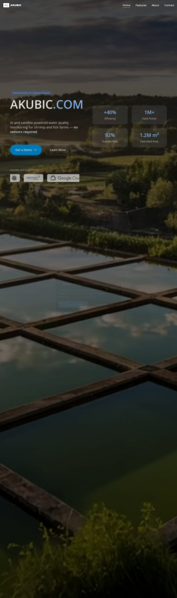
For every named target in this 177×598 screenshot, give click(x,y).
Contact (169, 5)
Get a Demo (26, 150)
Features (141, 5)
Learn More (58, 150)
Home (126, 5)
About (155, 5)
